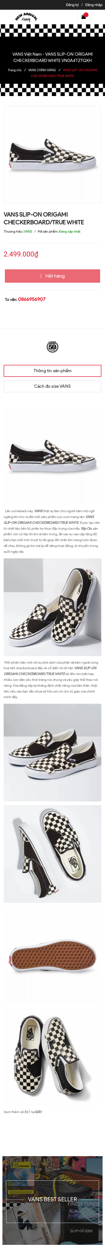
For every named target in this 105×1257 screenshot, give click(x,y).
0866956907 (31, 299)
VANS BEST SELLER (52, 1199)
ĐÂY (38, 1112)
